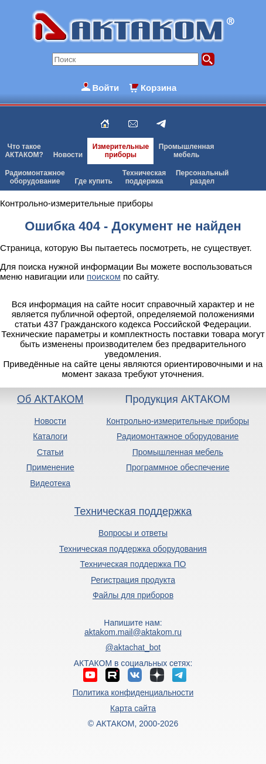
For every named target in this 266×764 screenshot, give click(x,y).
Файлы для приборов (133, 595)
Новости (68, 155)
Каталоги (50, 436)
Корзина (158, 88)
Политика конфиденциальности (133, 692)
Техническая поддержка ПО (133, 564)
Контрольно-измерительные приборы (177, 421)
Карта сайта (133, 708)
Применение (50, 467)
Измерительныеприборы (121, 150)
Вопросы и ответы (133, 533)
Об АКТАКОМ (50, 399)
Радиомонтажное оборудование (177, 436)
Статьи (50, 452)
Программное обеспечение (178, 467)
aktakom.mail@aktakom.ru (133, 632)
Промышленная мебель (177, 452)
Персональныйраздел (202, 177)
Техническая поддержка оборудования (133, 549)
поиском (104, 276)
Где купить (93, 181)
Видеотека (50, 483)
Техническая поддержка (133, 511)
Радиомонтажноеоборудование (34, 177)
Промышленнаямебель (186, 150)
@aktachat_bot (133, 647)
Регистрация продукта (133, 580)
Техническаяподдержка (144, 177)
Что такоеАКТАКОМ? (24, 150)
